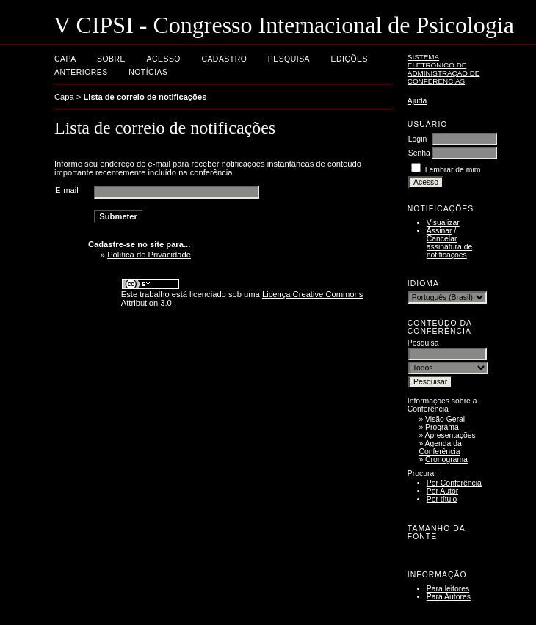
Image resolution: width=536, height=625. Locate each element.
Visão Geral (445, 419)
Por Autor (442, 491)
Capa (65, 59)
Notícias (147, 72)
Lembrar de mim (453, 170)
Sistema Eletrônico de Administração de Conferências (444, 69)
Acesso (164, 59)
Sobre (111, 59)
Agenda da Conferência (440, 447)
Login (417, 139)
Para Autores (449, 597)
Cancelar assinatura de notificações (449, 247)
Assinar (439, 231)
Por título (442, 499)
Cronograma (446, 460)
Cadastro (224, 59)
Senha (419, 153)
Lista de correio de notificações (145, 96)
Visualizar (443, 223)
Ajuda (417, 101)
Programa (442, 427)
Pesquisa (289, 59)
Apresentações (450, 435)
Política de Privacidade (149, 254)
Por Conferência (454, 483)
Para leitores (448, 589)
